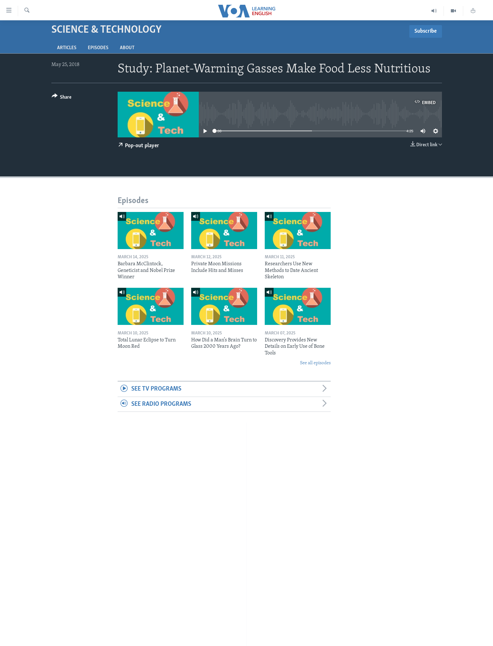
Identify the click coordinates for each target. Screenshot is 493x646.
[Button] (62, 98)
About (127, 47)
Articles (66, 47)
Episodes (98, 47)
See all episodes (315, 363)
